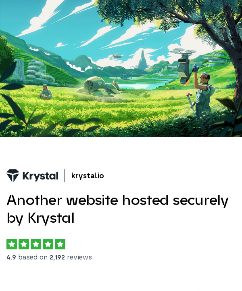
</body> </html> (121, 145)
